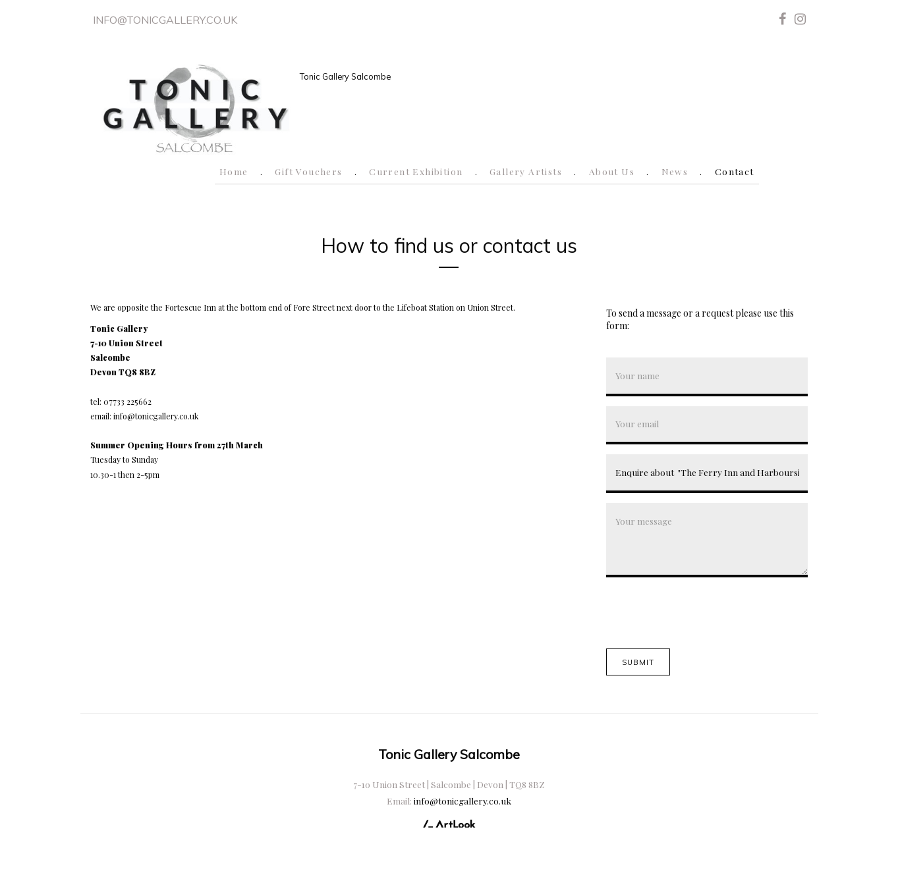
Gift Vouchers (308, 171)
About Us (611, 171)
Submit (638, 662)
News (674, 171)
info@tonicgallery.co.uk (165, 19)
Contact (734, 171)
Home (233, 171)
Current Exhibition (416, 171)
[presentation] (706, 613)
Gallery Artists (526, 171)
